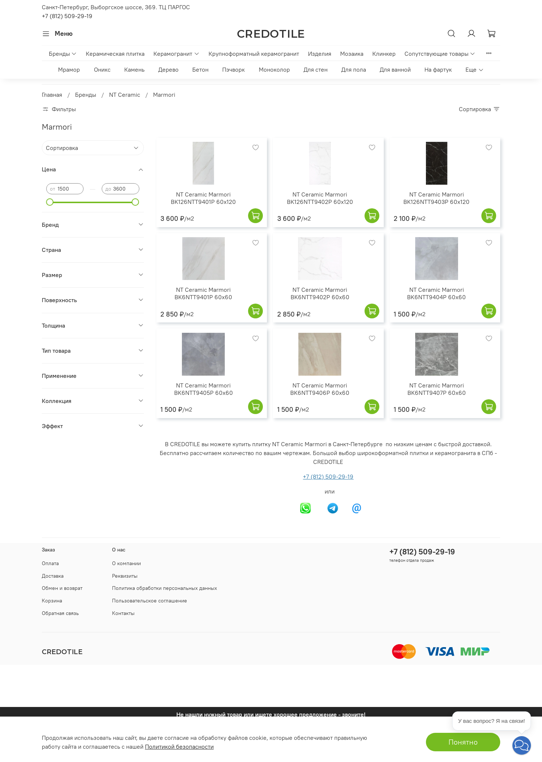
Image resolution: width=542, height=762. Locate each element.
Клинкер (384, 53)
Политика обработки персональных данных (164, 588)
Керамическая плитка (115, 53)
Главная (52, 94)
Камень (134, 69)
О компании (126, 563)
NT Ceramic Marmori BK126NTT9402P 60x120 (320, 198)
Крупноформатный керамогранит (254, 53)
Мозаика (351, 53)
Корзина (52, 600)
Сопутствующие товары (439, 53)
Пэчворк (233, 69)
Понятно (463, 741)
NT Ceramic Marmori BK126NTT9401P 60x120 (203, 198)
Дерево (168, 69)
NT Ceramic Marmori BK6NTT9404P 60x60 (436, 293)
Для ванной (395, 69)
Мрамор (69, 69)
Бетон (200, 69)
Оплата (50, 563)
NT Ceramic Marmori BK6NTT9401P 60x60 (203, 293)
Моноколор (274, 69)
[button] (521, 745)
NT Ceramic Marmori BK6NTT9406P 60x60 (319, 389)
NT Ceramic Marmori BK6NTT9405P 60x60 (203, 389)
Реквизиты (125, 576)
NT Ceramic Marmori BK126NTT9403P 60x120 (436, 198)
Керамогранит (176, 53)
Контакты (123, 613)
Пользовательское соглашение (149, 600)
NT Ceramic (124, 94)
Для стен (316, 69)
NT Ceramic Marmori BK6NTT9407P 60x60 (436, 389)
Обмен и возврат (62, 588)
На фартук (438, 69)
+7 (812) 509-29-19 (67, 16)
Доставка (53, 576)
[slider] (49, 202)
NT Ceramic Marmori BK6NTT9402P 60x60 (320, 293)
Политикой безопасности (179, 746)
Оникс (102, 69)
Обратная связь (60, 613)
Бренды (63, 53)
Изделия (319, 53)
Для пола (353, 69)
